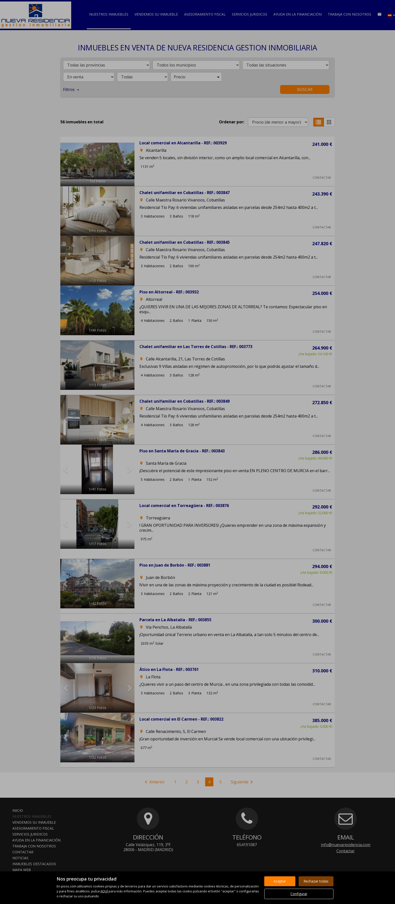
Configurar (298, 893)
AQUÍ (104, 891)
